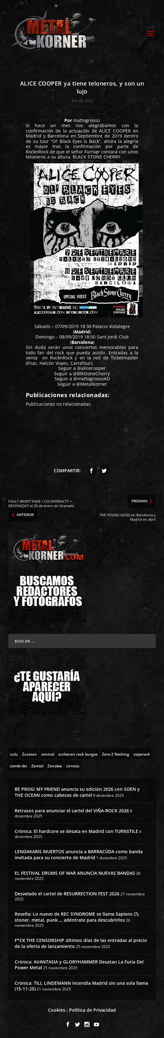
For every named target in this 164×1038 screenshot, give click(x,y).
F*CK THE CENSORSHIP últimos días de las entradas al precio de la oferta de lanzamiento (81, 943)
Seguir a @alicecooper (82, 368)
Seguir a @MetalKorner (82, 384)
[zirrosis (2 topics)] (73, 765)
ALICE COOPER (115, 131)
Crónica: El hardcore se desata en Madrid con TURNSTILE (76, 831)
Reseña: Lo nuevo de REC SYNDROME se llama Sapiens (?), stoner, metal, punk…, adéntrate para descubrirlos (77, 917)
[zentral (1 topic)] (47, 753)
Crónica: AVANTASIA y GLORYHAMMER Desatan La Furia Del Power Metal (79, 964)
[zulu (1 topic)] (13, 753)
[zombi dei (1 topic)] (18, 765)
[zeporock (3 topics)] (142, 753)
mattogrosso (86, 120)
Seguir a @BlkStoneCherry (82, 374)
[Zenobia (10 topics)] (55, 765)
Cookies (56, 1010)
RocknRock (37, 152)
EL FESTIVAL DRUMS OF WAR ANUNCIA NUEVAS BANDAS (75, 873)
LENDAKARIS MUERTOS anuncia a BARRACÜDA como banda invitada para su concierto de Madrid (79, 854)
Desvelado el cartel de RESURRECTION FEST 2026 (67, 894)
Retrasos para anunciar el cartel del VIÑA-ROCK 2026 (72, 811)
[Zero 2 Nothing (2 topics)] (115, 753)
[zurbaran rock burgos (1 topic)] (78, 753)
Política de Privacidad (92, 1010)
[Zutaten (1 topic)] (29, 753)
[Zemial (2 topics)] (37, 765)
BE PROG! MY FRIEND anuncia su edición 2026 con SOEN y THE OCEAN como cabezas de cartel (77, 792)
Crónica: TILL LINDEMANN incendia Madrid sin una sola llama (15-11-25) (81, 986)
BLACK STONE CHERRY (96, 157)
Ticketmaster (124, 358)
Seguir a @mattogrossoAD (82, 379)
